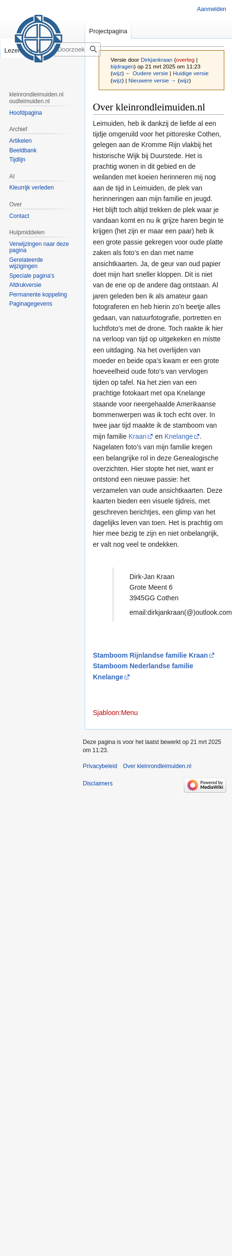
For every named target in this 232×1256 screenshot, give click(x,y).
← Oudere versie (146, 73)
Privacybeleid (100, 766)
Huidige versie (190, 73)
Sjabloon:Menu (115, 712)
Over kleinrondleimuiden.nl (157, 766)
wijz (117, 73)
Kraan (137, 436)
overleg (185, 59)
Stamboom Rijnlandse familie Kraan (150, 655)
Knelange (179, 436)
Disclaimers (98, 783)
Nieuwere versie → (152, 80)
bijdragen (122, 66)
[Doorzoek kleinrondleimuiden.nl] (84, 49)
